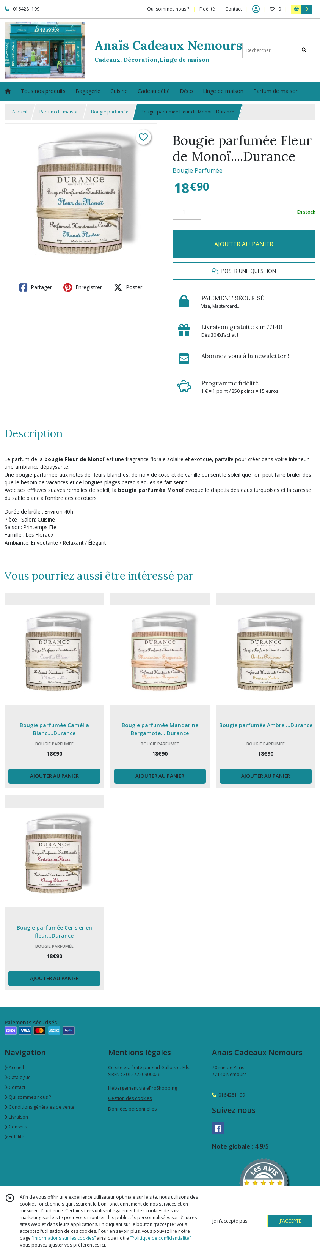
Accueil (19, 112)
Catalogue (18, 1077)
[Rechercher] (304, 50)
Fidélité (14, 1136)
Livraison (16, 1117)
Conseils (16, 1127)
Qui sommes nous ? (28, 1097)
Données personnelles (132, 1109)
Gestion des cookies (130, 1098)
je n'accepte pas (229, 1221)
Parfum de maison (59, 112)
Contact (233, 9)
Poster (127, 287)
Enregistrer (82, 287)
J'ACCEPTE (290, 1221)
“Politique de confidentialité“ (160, 1238)
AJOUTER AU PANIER (243, 244)
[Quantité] (187, 212)
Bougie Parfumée (198, 170)
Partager (35, 287)
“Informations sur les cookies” (64, 1238)
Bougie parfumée (110, 112)
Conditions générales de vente (39, 1107)
